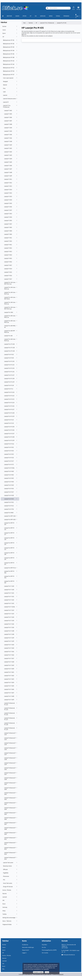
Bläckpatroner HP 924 (10, 71)
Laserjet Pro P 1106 (10, 624)
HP (30, 16)
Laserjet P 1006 (10, 117)
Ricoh (10, 903)
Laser (10, 91)
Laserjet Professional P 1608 (10, 828)
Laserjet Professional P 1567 (10, 773)
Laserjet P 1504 (10, 127)
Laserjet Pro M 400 (10, 471)
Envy (10, 88)
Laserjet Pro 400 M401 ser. (10, 326)
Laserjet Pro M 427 (10, 492)
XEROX (50, 16)
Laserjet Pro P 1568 (10, 661)
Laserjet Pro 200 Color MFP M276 (10, 298)
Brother (10, 26)
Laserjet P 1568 (10, 141)
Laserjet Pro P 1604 (10, 682)
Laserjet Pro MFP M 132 (10, 548)
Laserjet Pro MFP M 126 (10, 528)
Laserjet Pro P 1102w (10, 606)
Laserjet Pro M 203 (10, 454)
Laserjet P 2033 (10, 196)
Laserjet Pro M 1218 (10, 413)
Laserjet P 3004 (10, 231)
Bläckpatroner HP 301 (10, 40)
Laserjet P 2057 (10, 224)
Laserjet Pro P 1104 (10, 617)
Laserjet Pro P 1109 (10, 637)
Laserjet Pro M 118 (10, 385)
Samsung (10, 907)
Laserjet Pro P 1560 (10, 644)
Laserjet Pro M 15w (10, 443)
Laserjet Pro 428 (10, 335)
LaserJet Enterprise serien (10, 98)
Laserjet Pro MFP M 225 (10, 563)
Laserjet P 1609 (10, 175)
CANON (17, 16)
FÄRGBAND (66, 16)
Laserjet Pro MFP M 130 (10, 543)
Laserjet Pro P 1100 (10, 586)
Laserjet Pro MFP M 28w (10, 571)
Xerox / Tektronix (10, 921)
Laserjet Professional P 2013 (10, 848)
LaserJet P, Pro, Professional (10, 106)
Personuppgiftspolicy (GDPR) (49, 950)
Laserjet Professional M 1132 (10, 703)
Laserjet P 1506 (10, 134)
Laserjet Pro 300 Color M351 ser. (10, 303)
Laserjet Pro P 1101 (10, 593)
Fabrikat (31, 22)
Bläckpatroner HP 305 (10, 54)
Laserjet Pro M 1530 (10, 426)
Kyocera (10, 893)
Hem (24, 22)
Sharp (10, 910)
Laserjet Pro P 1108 (10, 631)
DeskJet (10, 84)
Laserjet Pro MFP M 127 (10, 533)
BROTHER (9, 16)
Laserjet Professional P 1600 (10, 788)
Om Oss (44, 947)
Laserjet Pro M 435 (10, 499)
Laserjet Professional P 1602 (10, 798)
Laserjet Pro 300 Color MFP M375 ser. (10, 308)
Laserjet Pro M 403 (10, 478)
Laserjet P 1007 (10, 120)
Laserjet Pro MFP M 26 (10, 567)
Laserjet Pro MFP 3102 (10, 516)
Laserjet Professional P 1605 (10, 813)
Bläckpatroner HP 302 (10, 43)
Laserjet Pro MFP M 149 (10, 558)
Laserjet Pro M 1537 (10, 433)
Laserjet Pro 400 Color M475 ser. (10, 321)
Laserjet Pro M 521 (10, 505)
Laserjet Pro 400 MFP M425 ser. (10, 331)
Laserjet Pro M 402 (10, 474)
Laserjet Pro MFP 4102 (10, 519)
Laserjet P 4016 (10, 261)
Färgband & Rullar (10, 924)
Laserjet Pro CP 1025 (10, 344)
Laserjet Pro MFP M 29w (10, 577)
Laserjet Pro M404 (10, 512)
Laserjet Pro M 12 (10, 388)
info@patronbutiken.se (69, 954)
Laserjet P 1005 (10, 114)
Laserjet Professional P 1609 (10, 833)
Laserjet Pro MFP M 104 (10, 523)
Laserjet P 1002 (10, 110)
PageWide (10, 872)
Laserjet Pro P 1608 (10, 696)
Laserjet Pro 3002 (10, 312)
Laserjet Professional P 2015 (10, 858)
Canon (10, 30)
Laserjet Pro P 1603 (10, 679)
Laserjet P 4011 (10, 244)
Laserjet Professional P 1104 (10, 743)
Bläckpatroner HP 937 (10, 74)
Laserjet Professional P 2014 (10, 853)
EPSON (24, 16)
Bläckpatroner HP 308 (10, 57)
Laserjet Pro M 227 (10, 461)
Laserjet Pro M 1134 (10, 368)
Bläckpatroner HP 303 (10, 47)
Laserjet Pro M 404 (10, 481)
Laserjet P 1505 (10, 131)
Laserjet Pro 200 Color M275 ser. (10, 293)
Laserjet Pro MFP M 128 (10, 538)
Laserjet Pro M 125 (10, 419)
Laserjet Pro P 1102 (10, 600)
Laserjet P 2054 (10, 217)
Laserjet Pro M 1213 (10, 399)
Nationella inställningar (28, 947)
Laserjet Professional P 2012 (10, 843)
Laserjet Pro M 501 (10, 502)
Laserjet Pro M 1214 (10, 402)
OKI (36, 16)
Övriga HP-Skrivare (10, 886)
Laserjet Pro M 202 (10, 450)
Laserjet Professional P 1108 (10, 758)
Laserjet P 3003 (10, 227)
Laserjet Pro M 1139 (10, 382)
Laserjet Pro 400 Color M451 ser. (10, 316)
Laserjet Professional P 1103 (10, 738)
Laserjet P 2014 (10, 189)
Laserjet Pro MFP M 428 (10, 581)
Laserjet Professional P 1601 (10, 793)
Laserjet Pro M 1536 (10, 430)
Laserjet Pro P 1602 (10, 675)
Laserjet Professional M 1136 (10, 713)
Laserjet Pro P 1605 (10, 686)
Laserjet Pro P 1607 (10, 692)
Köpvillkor (44, 944)
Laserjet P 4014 (10, 255)
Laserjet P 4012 (10, 248)
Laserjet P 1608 (10, 172)
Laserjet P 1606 (10, 165)
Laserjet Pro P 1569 (10, 665)
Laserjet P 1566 (10, 138)
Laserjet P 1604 (10, 158)
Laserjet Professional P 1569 (10, 783)
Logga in (77, 16)
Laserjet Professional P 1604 (10, 808)
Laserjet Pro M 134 (10, 423)
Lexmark (10, 897)
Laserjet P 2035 (10, 203)
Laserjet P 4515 (10, 272)
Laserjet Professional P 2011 (10, 838)
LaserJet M (10, 102)
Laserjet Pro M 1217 (10, 409)
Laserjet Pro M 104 (10, 358)
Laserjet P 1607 (10, 169)
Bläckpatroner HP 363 (10, 60)
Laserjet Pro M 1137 (10, 375)
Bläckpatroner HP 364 (10, 64)
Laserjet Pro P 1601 (10, 672)
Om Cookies (45, 952)
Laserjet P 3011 (10, 237)
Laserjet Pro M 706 (10, 509)
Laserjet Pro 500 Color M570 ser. (10, 339)
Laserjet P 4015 (10, 258)
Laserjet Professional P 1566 (10, 768)
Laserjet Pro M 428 (10, 495)
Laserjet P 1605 (10, 162)
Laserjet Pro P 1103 (10, 610)
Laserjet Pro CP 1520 (10, 347)
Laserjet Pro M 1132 (10, 364)
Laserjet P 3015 (10, 241)
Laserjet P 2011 (10, 179)
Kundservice (25, 944)
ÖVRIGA (58, 16)
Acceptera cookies (38, 972)
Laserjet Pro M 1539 (10, 440)
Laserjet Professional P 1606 (10, 818)
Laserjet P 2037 (10, 210)
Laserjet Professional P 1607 (10, 823)
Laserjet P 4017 (10, 265)
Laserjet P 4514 (10, 268)
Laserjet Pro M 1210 (10, 392)
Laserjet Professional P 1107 (10, 753)
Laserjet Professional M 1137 (10, 718)
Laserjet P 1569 (10, 145)
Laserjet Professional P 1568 (10, 778)
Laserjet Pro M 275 (10, 464)
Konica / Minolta (10, 890)
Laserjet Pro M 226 (10, 457)
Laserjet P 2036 (10, 206)
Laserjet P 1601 (10, 148)
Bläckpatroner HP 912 (10, 67)
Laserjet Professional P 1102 (10, 733)
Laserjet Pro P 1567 (10, 658)
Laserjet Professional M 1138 (10, 723)
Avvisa (47, 972)
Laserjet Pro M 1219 (10, 416)
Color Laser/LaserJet (10, 78)
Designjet (10, 81)
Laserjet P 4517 (10, 279)
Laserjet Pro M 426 (10, 488)
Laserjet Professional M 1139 (10, 728)
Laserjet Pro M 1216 (10, 406)
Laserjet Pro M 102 (10, 354)
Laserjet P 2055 (10, 220)
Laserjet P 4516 (10, 275)
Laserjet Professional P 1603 (10, 803)
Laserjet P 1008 (10, 124)
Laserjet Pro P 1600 (10, 668)
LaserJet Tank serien (10, 862)
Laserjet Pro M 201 (10, 447)
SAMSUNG (42, 16)
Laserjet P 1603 (10, 155)
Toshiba (10, 914)
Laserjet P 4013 (10, 251)
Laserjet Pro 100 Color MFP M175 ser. (10, 283)
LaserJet (10, 95)
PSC (10, 879)
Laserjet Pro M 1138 (10, 378)
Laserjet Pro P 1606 (10, 689)
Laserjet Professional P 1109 (10, 763)
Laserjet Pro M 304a (10, 468)
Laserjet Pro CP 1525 (10, 351)
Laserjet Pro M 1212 (10, 395)
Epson (10, 33)
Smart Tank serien (10, 883)
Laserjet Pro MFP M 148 (10, 553)
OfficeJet (10, 869)
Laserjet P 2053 (10, 213)
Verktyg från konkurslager (10, 917)
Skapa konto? (25, 950)
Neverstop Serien (10, 866)
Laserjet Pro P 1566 (10, 651)
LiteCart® (61, 974)
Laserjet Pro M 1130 (10, 361)
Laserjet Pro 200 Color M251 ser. (10, 288)
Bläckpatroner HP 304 (10, 50)
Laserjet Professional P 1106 (10, 748)
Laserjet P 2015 (10, 193)
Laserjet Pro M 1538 (10, 437)
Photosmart (10, 876)
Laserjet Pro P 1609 (10, 699)
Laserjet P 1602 (10, 151)
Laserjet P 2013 (10, 186)
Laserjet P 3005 (10, 234)
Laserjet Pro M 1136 (10, 371)
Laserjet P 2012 (10, 182)
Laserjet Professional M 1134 (10, 708)
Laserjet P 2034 (10, 200)
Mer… (3, 969)
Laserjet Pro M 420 (10, 485)
